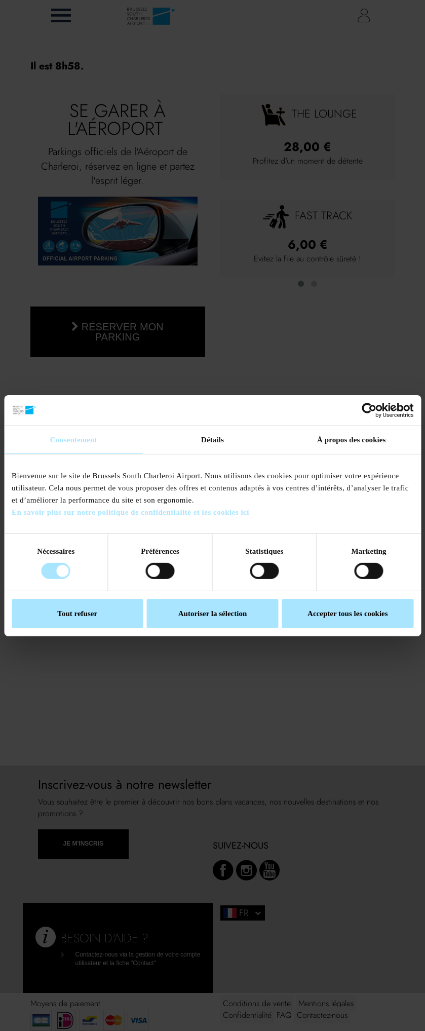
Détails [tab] (212, 439)
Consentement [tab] (73, 439)
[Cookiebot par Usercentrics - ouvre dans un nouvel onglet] (369, 409)
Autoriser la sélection (212, 613)
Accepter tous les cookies (347, 613)
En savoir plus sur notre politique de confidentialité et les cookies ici (130, 512)
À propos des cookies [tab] (351, 439)
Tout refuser (77, 613)
